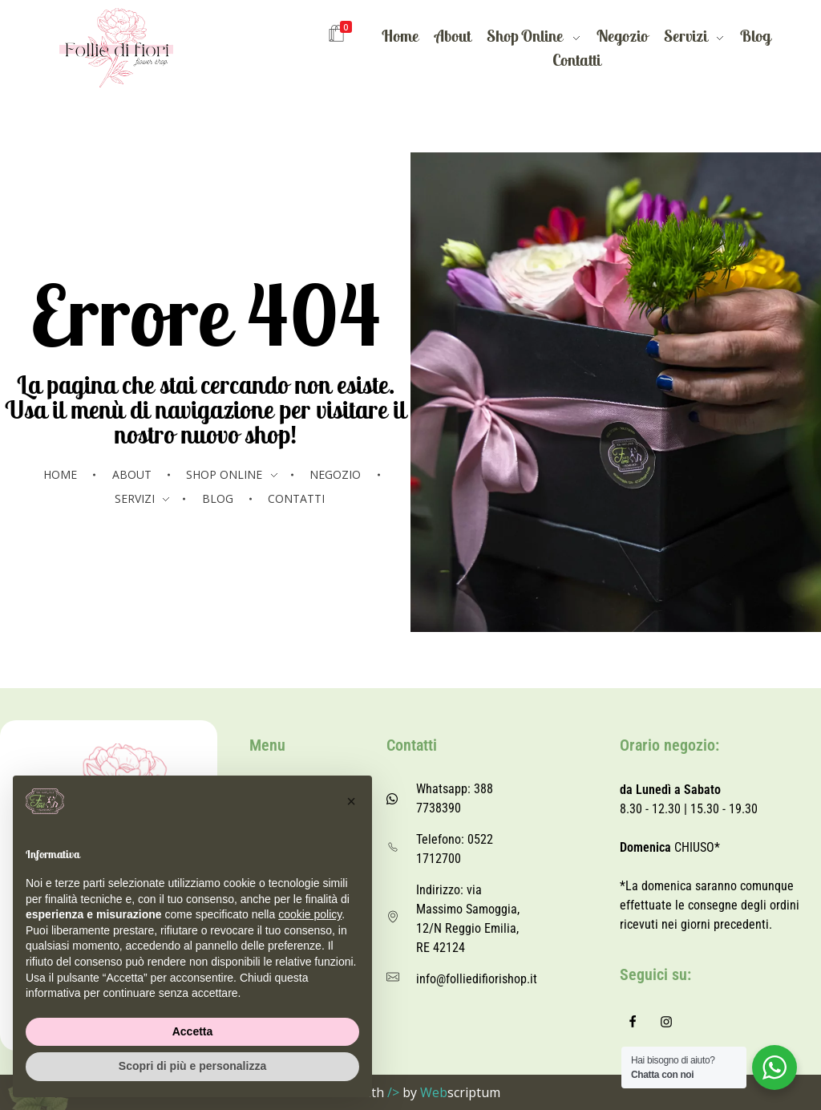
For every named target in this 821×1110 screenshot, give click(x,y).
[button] (351, 801)
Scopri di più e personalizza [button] (192, 1065)
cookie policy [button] (310, 914)
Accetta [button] (192, 1031)
